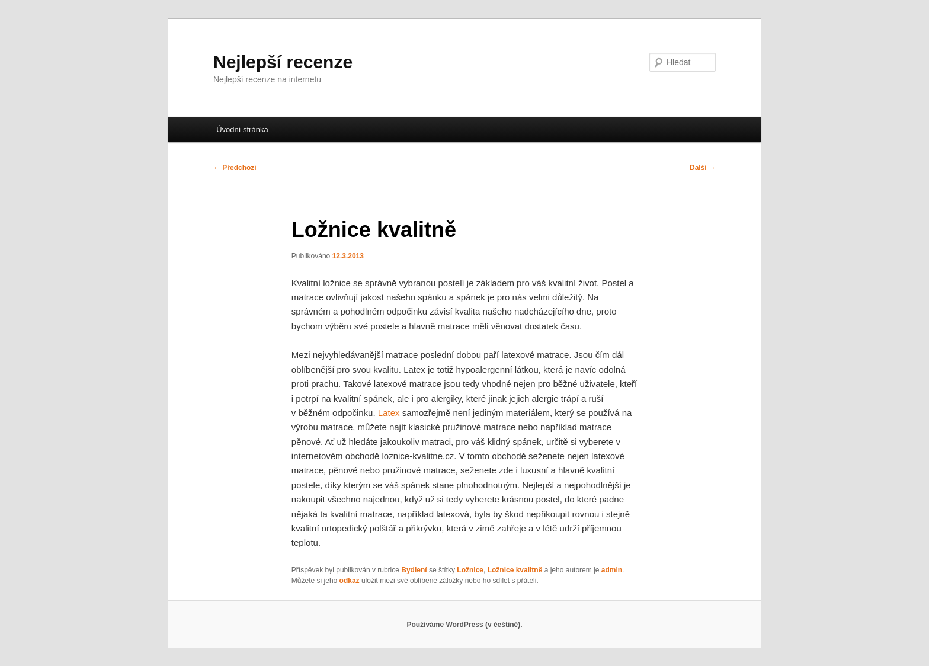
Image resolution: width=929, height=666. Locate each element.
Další (703, 168)
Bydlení (414, 570)
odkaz (349, 581)
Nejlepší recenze (283, 62)
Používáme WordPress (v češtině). (464, 624)
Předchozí (235, 168)
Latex (389, 413)
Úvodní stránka (242, 129)
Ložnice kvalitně (515, 570)
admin (611, 570)
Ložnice (470, 570)
